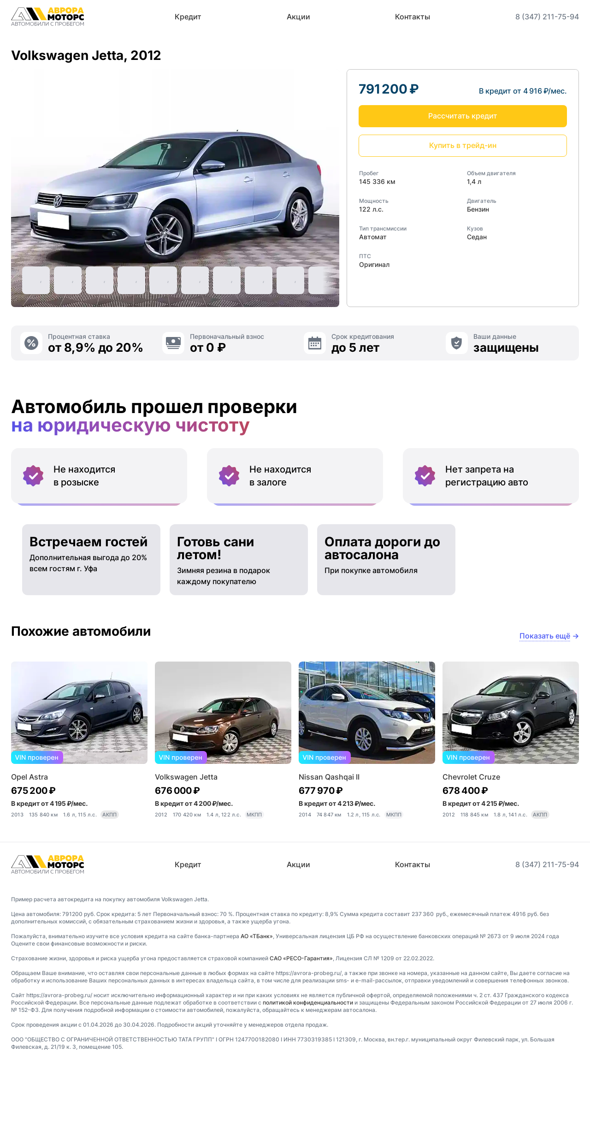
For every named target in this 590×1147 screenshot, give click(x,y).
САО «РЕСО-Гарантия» (301, 1036)
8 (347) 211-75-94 (547, 16)
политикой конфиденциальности (308, 1080)
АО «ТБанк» (257, 1014)
